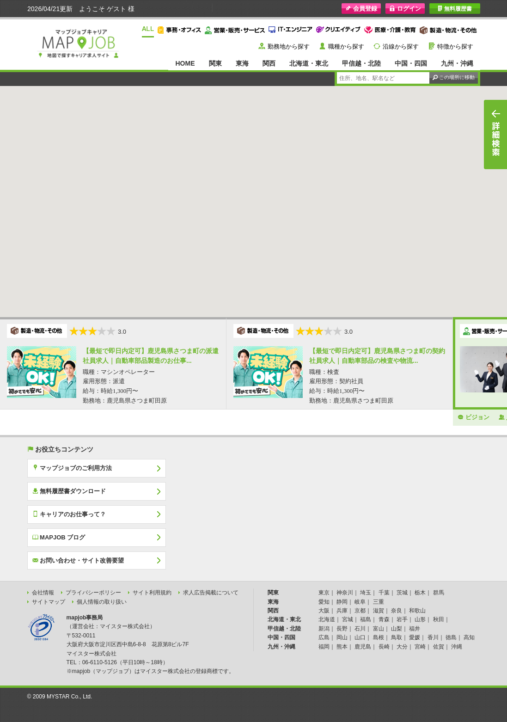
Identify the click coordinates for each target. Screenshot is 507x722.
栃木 (420, 592)
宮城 (347, 619)
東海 (242, 63)
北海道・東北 (308, 63)
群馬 (438, 592)
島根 (378, 637)
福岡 (324, 646)
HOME (185, 63)
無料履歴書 (454, 8)
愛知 (324, 602)
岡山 (342, 637)
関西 (269, 63)
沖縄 (456, 646)
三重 (378, 602)
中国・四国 (411, 63)
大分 (402, 646)
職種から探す (346, 46)
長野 (342, 628)
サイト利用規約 (152, 592)
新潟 (324, 628)
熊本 (342, 646)
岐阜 (360, 602)
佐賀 (438, 646)
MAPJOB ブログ (59, 537)
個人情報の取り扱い (102, 602)
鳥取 (396, 637)
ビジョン (473, 417)
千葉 (384, 592)
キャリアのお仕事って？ (69, 514)
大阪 (324, 610)
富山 (378, 628)
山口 (360, 637)
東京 (324, 592)
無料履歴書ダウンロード (69, 491)
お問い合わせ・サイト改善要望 (78, 560)
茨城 (402, 592)
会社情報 (43, 592)
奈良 (396, 610)
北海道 (326, 619)
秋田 (438, 619)
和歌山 (417, 610)
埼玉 (365, 592)
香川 (433, 637)
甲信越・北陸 (361, 63)
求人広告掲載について (210, 592)
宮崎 (420, 646)
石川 (360, 628)
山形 (420, 619)
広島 (324, 637)
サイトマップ (48, 602)
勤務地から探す (289, 46)
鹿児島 (362, 646)
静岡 (342, 602)
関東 (215, 63)
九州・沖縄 (457, 63)
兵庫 (342, 610)
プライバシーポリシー (93, 592)
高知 (469, 637)
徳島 (451, 637)
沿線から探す (401, 46)
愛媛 (414, 637)
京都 (360, 610)
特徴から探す (455, 46)
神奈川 (344, 592)
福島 (365, 619)
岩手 (402, 619)
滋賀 (378, 610)
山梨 (396, 628)
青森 (384, 619)
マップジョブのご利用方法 (72, 467)
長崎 (384, 646)
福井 (414, 628)
